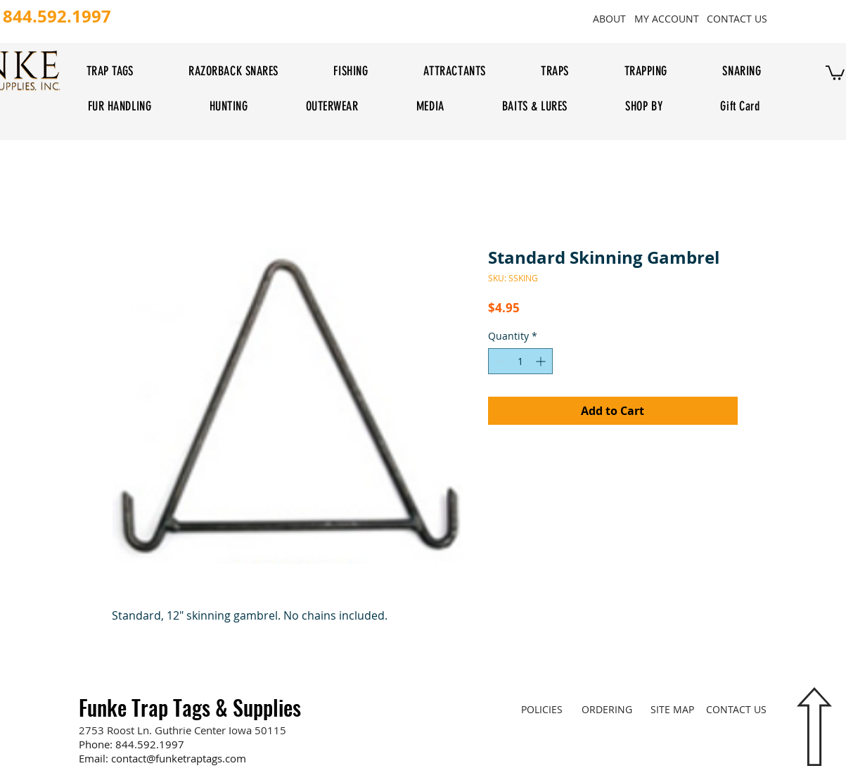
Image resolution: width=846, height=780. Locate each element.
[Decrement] (499, 361)
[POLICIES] (542, 709)
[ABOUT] (609, 18)
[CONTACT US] (737, 18)
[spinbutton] (520, 361)
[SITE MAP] (672, 709)
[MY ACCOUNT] (667, 18)
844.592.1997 (149, 744)
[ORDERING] (607, 709)
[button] (835, 72)
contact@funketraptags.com (178, 758)
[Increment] (542, 361)
